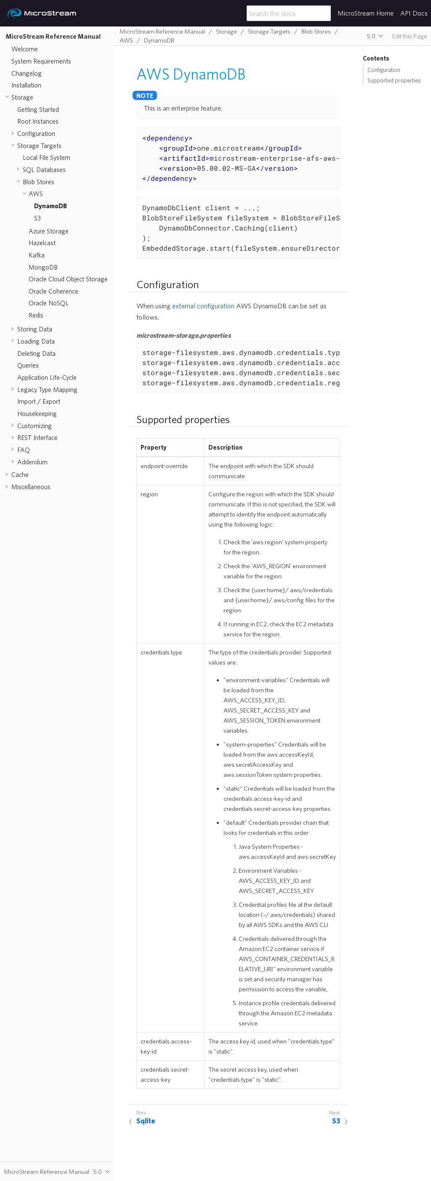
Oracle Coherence (53, 291)
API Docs (414, 13)
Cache (20, 474)
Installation (26, 85)
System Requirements (41, 61)
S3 (37, 218)
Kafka (37, 255)
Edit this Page (409, 36)
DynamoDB (50, 205)
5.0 (371, 36)
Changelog (26, 73)
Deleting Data (36, 353)
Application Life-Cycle (47, 377)
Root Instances (38, 121)
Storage (22, 97)
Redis (36, 315)
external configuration (203, 306)
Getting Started (38, 109)
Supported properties (394, 80)
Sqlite (145, 1121)
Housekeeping (37, 413)
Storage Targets (39, 145)
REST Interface (37, 437)
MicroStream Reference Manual (53, 36)
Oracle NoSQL (49, 303)
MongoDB (43, 267)
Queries (28, 365)
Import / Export (38, 401)
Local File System (46, 157)
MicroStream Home (366, 13)
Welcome (24, 49)
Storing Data (34, 329)
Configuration (36, 133)
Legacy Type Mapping (47, 389)
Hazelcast (42, 242)
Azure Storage (49, 231)
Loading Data (36, 341)
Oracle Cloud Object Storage (68, 279)
